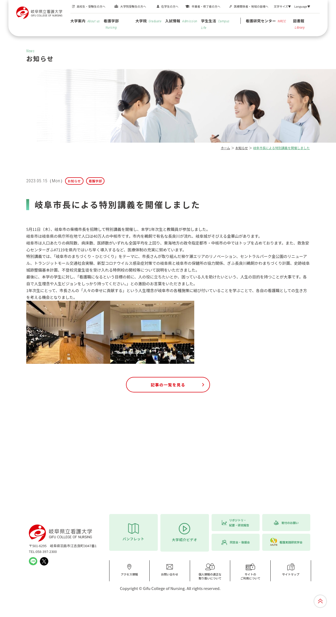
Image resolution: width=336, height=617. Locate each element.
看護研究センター (266, 20)
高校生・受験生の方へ (91, 6)
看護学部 (111, 23)
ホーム (225, 148)
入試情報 (181, 20)
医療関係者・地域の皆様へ (251, 6)
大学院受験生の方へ (133, 6)
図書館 (299, 23)
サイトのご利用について (250, 571)
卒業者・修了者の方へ (206, 6)
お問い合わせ (169, 569)
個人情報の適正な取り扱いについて (210, 571)
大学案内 (85, 20)
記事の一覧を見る (168, 384)
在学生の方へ (169, 6)
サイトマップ (291, 569)
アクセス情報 (129, 569)
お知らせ (241, 148)
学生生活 (215, 24)
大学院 (148, 20)
